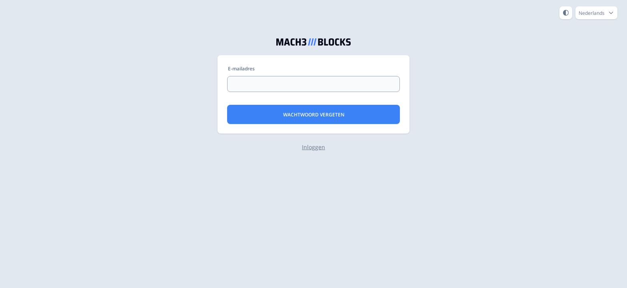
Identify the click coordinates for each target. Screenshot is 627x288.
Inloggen (313, 147)
